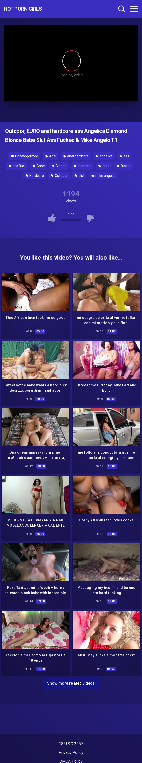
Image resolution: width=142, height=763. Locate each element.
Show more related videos (71, 683)
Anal (50, 156)
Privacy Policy (71, 752)
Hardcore (35, 176)
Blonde (59, 166)
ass (124, 156)
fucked (124, 166)
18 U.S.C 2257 (71, 743)
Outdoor (59, 176)
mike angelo (103, 176)
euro (104, 166)
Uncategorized (24, 156)
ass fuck (17, 166)
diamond (82, 166)
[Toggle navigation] (134, 9)
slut (79, 176)
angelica (104, 156)
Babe (39, 166)
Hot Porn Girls (23, 9)
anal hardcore (76, 156)
